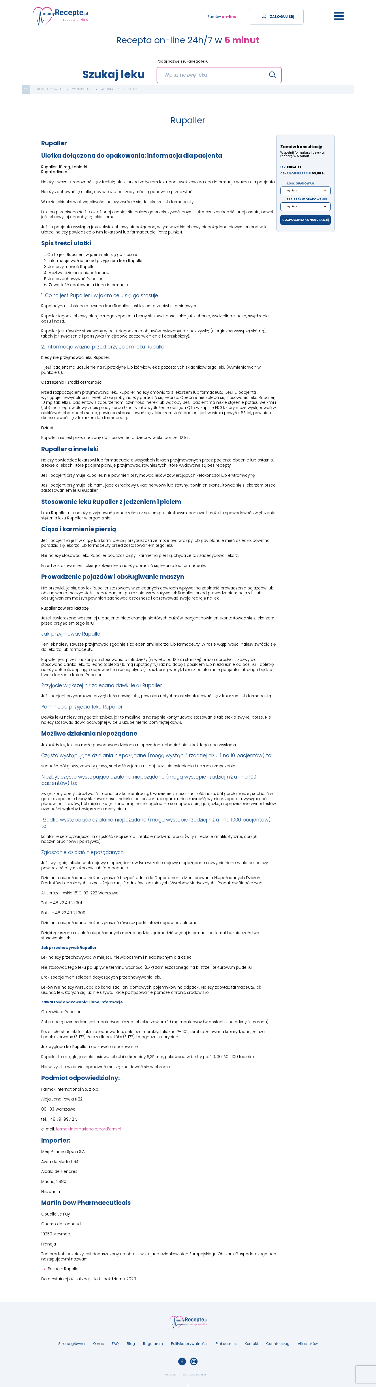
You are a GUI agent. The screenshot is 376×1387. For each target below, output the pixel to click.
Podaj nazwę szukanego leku (182, 61)
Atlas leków (308, 1343)
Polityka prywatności (189, 1343)
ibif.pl (206, 1374)
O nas (98, 1343)
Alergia (107, 89)
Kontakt (251, 1343)
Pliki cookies (226, 1343)
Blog (131, 1343)
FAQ (115, 1343)
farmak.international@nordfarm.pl (88, 1129)
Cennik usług (277, 1343)
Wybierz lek (81, 89)
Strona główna (49, 89)
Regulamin (153, 1343)
